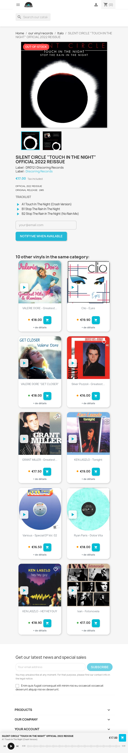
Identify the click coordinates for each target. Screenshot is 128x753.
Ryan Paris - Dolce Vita (88, 535)
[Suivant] (17, 746)
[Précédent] (4, 746)
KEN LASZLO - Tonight (88, 459)
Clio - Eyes (88, 308)
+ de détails (40, 327)
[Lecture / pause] (11, 746)
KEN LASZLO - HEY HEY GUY (39, 611)
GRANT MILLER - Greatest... (39, 459)
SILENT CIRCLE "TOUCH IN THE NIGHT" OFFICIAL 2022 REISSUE (37, 736)
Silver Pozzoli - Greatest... (88, 384)
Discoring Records (39, 171)
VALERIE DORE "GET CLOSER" (40, 384)
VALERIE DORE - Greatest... (39, 308)
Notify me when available (41, 236)
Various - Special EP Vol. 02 (40, 535)
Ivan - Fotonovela (88, 611)
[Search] (33, 17)
